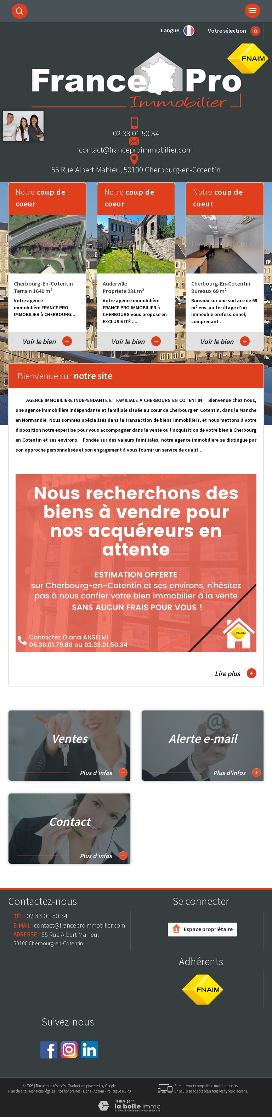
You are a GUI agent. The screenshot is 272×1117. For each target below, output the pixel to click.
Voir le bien (47, 341)
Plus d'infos (104, 772)
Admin (99, 1091)
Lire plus (235, 673)
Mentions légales (42, 1091)
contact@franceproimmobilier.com (136, 149)
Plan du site (17, 1091)
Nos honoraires (68, 1091)
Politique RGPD (119, 1091)
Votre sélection (227, 30)
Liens (87, 1091)
